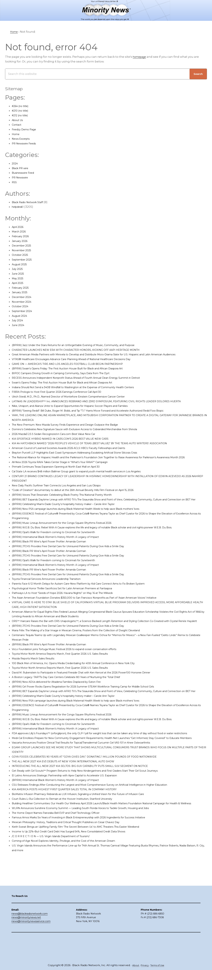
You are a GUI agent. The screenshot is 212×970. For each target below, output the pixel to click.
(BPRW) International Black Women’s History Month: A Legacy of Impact (64, 555)
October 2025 (22, 254)
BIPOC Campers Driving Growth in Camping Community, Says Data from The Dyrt (71, 377)
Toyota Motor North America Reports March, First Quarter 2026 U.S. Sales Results (70, 677)
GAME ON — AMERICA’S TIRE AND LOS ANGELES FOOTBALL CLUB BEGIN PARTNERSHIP (75, 368)
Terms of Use (158, 965)
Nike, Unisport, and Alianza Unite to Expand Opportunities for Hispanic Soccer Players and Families (84, 410)
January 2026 (21, 241)
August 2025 (21, 264)
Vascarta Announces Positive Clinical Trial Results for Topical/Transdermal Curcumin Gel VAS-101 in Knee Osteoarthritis (98, 784)
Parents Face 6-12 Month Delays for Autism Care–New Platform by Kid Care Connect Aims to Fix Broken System (93, 602)
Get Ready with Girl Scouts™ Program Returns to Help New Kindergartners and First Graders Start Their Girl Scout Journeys (102, 812)
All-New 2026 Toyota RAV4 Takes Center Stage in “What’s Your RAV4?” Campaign (70, 471)
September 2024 (24, 311)
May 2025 (18, 278)
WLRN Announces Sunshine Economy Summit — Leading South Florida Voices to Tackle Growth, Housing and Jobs (96, 854)
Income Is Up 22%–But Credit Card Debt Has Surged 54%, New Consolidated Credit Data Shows (81, 878)
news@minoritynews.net (26, 940)
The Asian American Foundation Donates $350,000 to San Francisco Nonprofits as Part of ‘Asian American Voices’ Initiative (100, 616)
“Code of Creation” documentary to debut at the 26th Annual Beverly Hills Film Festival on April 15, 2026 (87, 499)
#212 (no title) (21, 115)
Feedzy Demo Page (26, 129)
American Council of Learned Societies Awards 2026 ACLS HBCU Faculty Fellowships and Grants (82, 452)
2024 (15, 163)
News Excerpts (23, 138)
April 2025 (19, 283)
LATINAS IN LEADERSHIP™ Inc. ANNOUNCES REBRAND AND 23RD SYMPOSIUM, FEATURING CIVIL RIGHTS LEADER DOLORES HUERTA (109, 405)
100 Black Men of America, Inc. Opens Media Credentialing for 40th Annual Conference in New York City (87, 686)
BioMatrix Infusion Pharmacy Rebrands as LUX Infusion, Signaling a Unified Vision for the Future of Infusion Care (93, 836)
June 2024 (19, 325)
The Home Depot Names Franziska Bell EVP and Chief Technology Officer (66, 859)
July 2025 (18, 269)
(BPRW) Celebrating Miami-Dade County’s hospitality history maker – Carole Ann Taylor (75, 518)
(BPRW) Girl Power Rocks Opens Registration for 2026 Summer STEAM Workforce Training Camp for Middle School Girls (99, 710)
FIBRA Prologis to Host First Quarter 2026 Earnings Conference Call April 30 (66, 396)
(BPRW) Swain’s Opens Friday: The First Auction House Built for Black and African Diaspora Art (80, 373)
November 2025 (23, 250)
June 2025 (19, 273)
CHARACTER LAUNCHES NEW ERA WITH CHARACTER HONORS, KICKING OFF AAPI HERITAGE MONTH (86, 349)
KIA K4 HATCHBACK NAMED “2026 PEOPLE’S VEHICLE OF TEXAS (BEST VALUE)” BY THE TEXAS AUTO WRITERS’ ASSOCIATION (103, 448)
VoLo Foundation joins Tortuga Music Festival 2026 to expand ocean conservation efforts (76, 672)
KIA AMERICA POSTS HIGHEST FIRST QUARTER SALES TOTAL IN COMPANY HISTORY (73, 831)
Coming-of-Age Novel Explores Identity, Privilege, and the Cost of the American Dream (75, 887)
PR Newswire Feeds (26, 143)
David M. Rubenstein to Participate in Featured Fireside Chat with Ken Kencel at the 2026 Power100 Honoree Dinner (96, 695)
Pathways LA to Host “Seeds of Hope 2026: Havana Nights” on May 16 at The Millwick (73, 611)
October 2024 (22, 306)
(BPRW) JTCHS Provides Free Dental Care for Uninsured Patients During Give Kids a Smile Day (80, 564)
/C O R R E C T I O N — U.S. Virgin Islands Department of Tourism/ (58, 883)
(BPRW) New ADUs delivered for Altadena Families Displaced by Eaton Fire (66, 705)
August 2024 (21, 315)
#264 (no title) (22, 106)
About (133, 965)
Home (16, 134)
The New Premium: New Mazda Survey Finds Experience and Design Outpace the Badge (77, 429)
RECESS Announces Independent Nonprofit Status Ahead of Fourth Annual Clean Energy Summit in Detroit (90, 382)
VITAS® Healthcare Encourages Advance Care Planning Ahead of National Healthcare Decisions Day (85, 363)
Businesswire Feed (26, 172)
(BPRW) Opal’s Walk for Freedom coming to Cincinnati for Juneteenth (63, 551)
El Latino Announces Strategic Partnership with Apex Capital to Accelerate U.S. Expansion (77, 817)
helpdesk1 (19, 206)
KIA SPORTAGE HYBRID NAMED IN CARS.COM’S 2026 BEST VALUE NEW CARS (67, 443)
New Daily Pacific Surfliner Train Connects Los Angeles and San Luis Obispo (66, 494)
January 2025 (21, 292)
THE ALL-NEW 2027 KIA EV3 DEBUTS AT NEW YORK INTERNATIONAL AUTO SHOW (72, 803)
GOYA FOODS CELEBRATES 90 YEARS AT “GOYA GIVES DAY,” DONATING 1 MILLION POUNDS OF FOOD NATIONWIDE (95, 798)
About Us (19, 120)
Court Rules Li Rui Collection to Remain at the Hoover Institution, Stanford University (73, 840)
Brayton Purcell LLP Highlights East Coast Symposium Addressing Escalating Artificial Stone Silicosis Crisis (89, 457)
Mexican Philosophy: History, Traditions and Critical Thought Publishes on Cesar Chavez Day (79, 868)
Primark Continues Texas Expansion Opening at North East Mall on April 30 (66, 476)
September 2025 (24, 259)
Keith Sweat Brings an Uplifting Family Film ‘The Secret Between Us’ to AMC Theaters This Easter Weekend (90, 873)
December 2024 (24, 297)
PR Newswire (21, 177)
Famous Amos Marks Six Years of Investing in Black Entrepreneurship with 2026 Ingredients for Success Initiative (94, 864)
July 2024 (19, 320)
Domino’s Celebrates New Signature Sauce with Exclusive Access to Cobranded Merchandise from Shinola (89, 434)
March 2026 (20, 231)
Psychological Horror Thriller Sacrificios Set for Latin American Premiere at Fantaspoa (74, 607)
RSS (14, 182)
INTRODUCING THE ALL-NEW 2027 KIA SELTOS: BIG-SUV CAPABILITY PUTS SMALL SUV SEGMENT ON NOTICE (91, 808)
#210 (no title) (21, 110)
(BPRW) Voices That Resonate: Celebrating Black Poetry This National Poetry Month (73, 504)
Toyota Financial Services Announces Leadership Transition (55, 597)
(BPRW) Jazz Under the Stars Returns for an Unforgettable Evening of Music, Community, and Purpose (87, 345)
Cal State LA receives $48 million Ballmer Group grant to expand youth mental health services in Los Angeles (91, 480)
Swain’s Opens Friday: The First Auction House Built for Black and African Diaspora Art (74, 387)
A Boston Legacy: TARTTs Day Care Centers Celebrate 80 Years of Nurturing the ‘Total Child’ (78, 700)
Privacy (144, 965)
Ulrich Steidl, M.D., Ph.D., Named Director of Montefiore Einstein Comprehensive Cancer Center (81, 401)
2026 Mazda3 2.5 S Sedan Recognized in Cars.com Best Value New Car (62, 438)
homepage (141, 56)
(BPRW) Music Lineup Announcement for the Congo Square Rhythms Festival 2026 (73, 536)
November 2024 (23, 301)
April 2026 (19, 227)
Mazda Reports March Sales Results (38, 681)
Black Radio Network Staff (30, 202)
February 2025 (22, 287)
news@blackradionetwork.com (29, 937)
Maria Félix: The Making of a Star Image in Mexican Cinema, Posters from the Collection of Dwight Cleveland (90, 653)
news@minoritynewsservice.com (31, 944)
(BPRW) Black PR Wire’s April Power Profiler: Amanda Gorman (57, 560)
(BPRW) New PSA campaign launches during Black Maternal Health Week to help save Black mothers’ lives (90, 522)
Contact (17, 124)
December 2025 (23, 245)
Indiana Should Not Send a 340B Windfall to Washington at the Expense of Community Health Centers (87, 391)
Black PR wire (22, 168)
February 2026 (22, 236)
